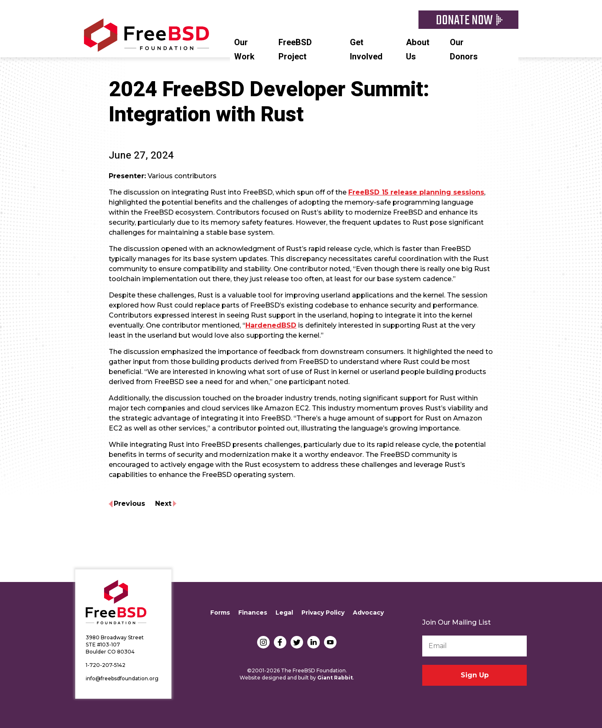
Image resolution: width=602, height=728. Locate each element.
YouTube (330, 642)
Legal (284, 612)
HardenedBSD (270, 325)
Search (514, 41)
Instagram (263, 642)
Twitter (296, 642)
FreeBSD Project (295, 49)
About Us (417, 49)
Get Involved (366, 49)
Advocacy (368, 612)
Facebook (280, 642)
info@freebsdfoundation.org (122, 678)
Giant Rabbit (335, 677)
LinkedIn (313, 642)
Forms (220, 612)
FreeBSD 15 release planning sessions (416, 192)
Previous (129, 504)
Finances (252, 612)
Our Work (244, 49)
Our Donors (464, 49)
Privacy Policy (322, 612)
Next (163, 504)
